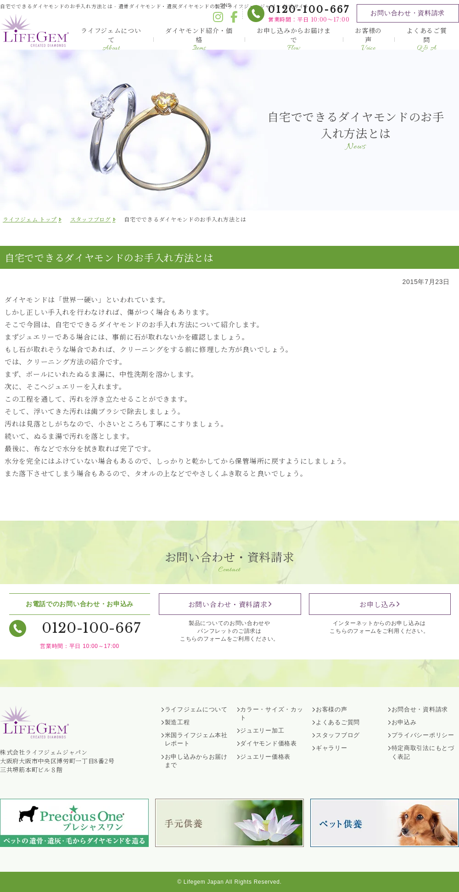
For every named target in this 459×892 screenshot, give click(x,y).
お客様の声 (368, 39)
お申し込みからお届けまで (294, 39)
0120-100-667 (308, 9)
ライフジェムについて (111, 39)
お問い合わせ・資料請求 (407, 13)
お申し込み (377, 604)
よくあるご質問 (426, 39)
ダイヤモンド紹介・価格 (199, 39)
